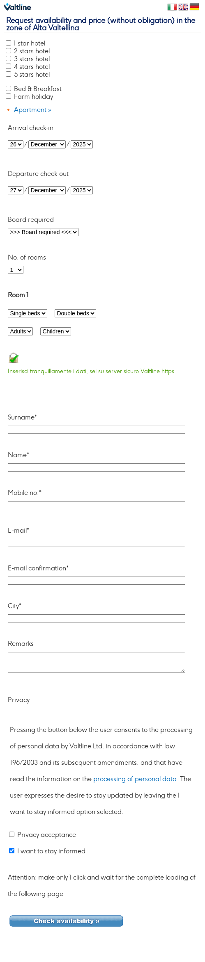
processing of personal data (135, 779)
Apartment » (32, 110)
